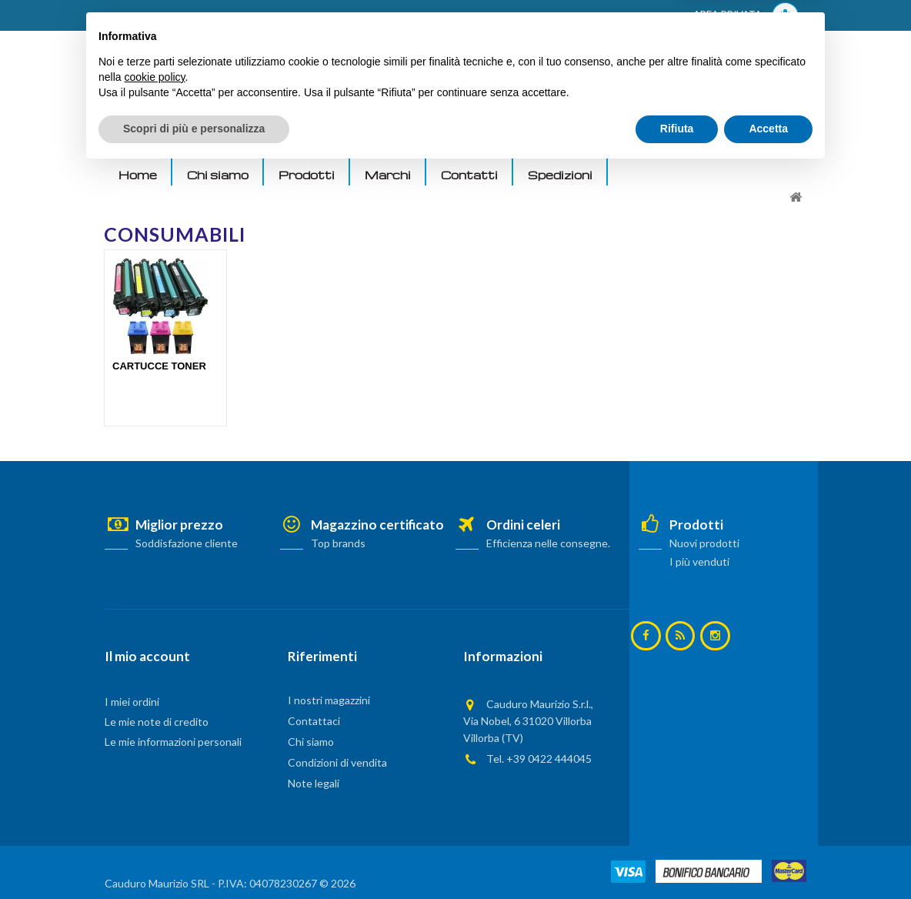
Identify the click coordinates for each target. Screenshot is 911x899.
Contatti (469, 175)
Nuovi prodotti (704, 543)
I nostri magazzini (329, 700)
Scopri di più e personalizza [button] (194, 857)
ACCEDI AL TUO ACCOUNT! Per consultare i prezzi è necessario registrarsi (299, 16)
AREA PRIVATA (746, 15)
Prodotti (307, 175)
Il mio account (147, 656)
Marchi (388, 175)
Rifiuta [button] (677, 857)
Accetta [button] (768, 857)
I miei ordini (132, 701)
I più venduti (699, 561)
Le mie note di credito (157, 721)
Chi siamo (218, 175)
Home (137, 175)
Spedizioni (560, 175)
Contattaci (314, 720)
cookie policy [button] (154, 805)
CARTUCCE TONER (159, 366)
